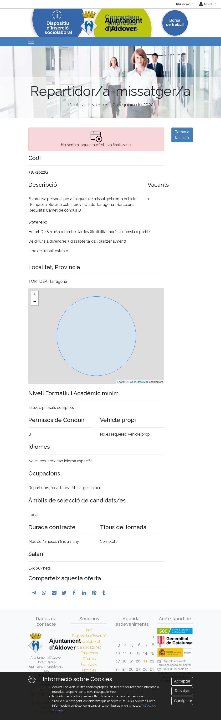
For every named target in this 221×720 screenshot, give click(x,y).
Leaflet (121, 381)
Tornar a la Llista (182, 135)
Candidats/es (89, 647)
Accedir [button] (206, 4)
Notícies (89, 670)
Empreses (89, 653)
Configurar (183, 701)
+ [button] (34, 294)
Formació (89, 664)
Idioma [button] (183, 4)
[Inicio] (110, 21)
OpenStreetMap (139, 381)
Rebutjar (182, 691)
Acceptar (182, 681)
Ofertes (89, 658)
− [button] (34, 301)
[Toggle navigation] (31, 41)
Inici (89, 630)
